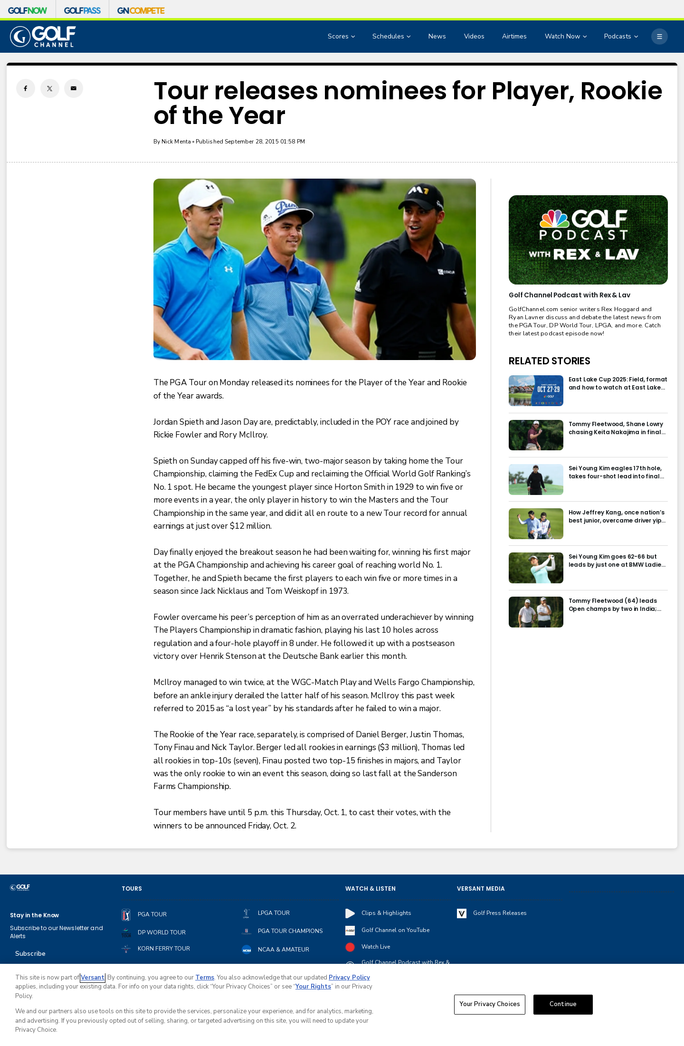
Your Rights (313, 987)
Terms (204, 978)
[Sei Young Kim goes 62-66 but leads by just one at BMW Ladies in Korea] (536, 567)
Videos (474, 36)
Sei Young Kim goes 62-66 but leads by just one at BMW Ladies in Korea (617, 560)
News (437, 36)
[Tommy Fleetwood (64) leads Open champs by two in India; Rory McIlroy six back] (536, 612)
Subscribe (30, 953)
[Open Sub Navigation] (354, 37)
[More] (659, 37)
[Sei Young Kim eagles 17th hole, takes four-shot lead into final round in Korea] (536, 479)
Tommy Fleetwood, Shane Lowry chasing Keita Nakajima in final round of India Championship (616, 428)
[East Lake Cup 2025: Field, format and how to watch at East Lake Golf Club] (536, 390)
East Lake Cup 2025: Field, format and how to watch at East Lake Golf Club (618, 383)
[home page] (43, 36)
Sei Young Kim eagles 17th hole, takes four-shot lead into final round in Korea (615, 472)
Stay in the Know (34, 915)
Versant (92, 978)
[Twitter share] (49, 88)
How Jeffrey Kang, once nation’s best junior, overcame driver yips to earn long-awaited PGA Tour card (617, 516)
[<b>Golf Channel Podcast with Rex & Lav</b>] (588, 240)
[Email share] (73, 88)
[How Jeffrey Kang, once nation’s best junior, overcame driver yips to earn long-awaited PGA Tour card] (536, 523)
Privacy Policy (349, 978)
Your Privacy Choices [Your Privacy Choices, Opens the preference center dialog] (489, 1005)
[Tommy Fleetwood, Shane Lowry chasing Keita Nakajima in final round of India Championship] (536, 435)
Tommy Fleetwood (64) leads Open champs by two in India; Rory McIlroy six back (613, 605)
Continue (563, 1005)
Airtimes (514, 36)
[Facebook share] (25, 88)
